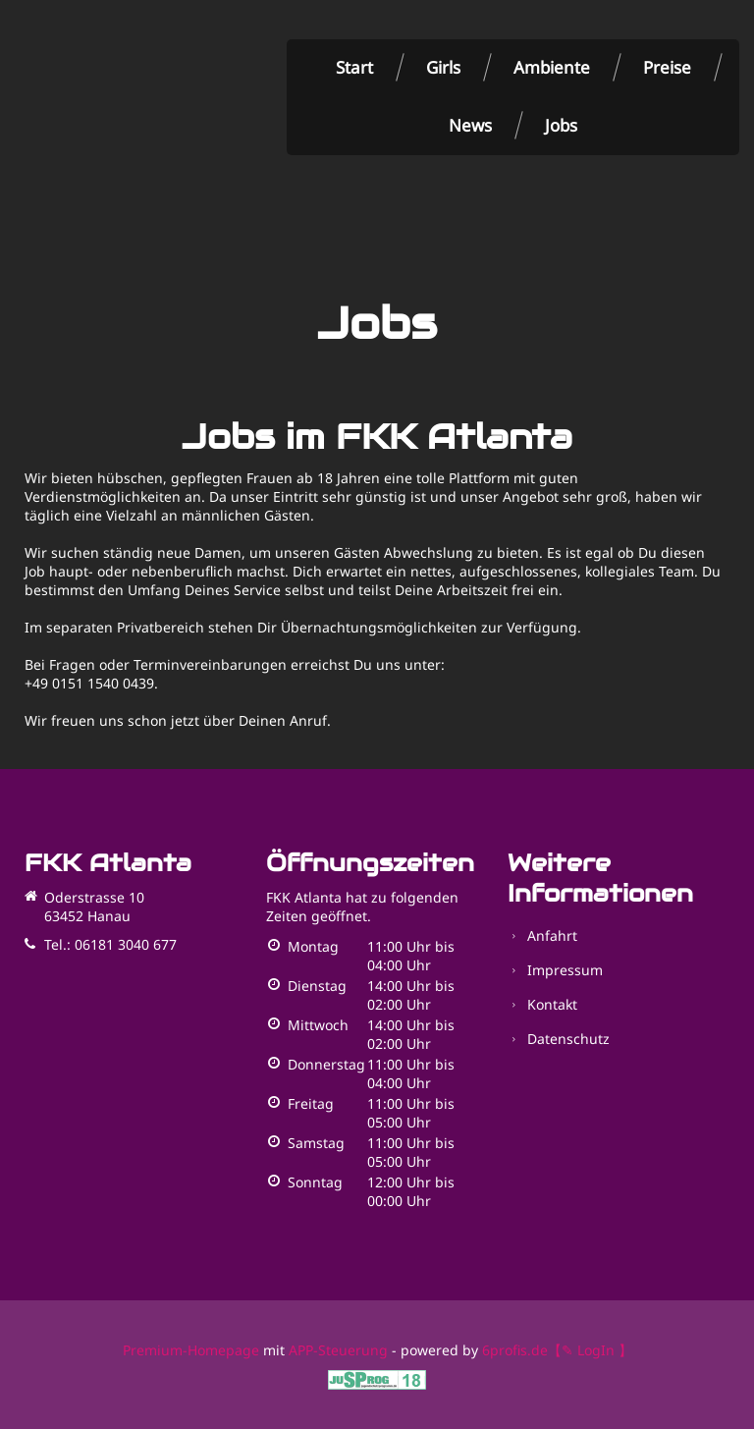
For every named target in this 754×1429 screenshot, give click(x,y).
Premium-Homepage (191, 1350)
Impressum (565, 970)
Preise (667, 67)
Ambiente (551, 67)
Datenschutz (568, 1038)
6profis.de (515, 1350)
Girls (443, 67)
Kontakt (552, 1004)
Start (354, 67)
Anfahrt (552, 935)
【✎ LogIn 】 (590, 1350)
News (470, 125)
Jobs (561, 125)
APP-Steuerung (338, 1350)
